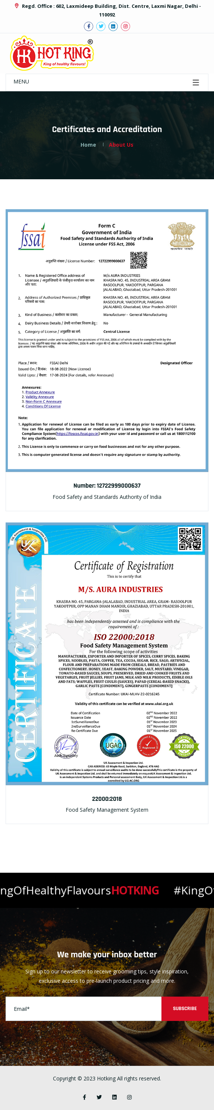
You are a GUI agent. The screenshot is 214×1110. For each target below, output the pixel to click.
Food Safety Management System (107, 809)
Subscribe (185, 1008)
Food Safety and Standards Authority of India (107, 496)
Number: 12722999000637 (107, 486)
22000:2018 (107, 799)
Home (88, 144)
